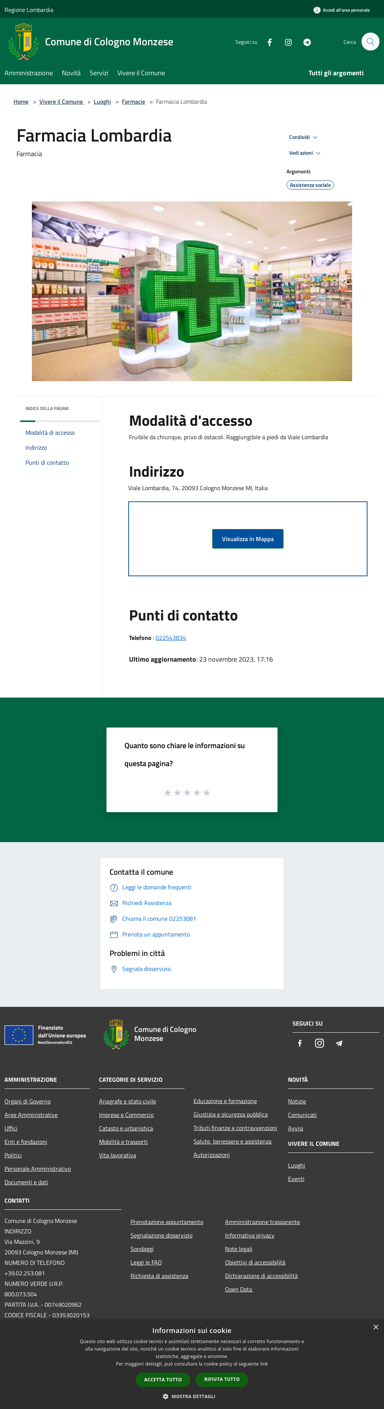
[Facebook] (266, 41)
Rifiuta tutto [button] (222, 1379)
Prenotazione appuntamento (166, 1221)
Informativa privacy (249, 1235)
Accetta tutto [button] (163, 1379)
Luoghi (102, 101)
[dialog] (192, 1364)
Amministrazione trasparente (262, 1221)
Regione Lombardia (28, 9)
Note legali (238, 1248)
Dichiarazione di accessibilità (261, 1275)
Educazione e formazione (225, 1100)
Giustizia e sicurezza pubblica (231, 1114)
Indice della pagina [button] (47, 408)
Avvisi (295, 1128)
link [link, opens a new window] (264, 1364)
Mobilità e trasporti (123, 1141)
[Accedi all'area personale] (342, 10)
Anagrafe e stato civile (127, 1101)
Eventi (296, 1178)
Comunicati (302, 1114)
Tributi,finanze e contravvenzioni (235, 1127)
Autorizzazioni (212, 1154)
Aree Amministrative (31, 1114)
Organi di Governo (27, 1101)
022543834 (171, 637)
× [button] (375, 1327)
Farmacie (133, 101)
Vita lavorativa (117, 1155)
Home (21, 101)
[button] (192, 1396)
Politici (13, 1155)
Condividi (304, 137)
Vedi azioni (306, 153)
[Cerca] (371, 42)
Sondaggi (142, 1248)
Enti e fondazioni (25, 1141)
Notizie (297, 1101)
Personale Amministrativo (37, 1168)
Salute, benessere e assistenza (233, 1141)
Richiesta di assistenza (159, 1275)
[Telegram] (303, 41)
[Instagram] (285, 41)
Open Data (239, 1289)
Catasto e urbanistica (126, 1128)
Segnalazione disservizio (161, 1235)
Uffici (11, 1128)
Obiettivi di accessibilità (255, 1262)
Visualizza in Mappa (248, 538)
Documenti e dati (26, 1182)
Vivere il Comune (61, 101)
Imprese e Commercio (126, 1114)
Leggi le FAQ (146, 1262)
